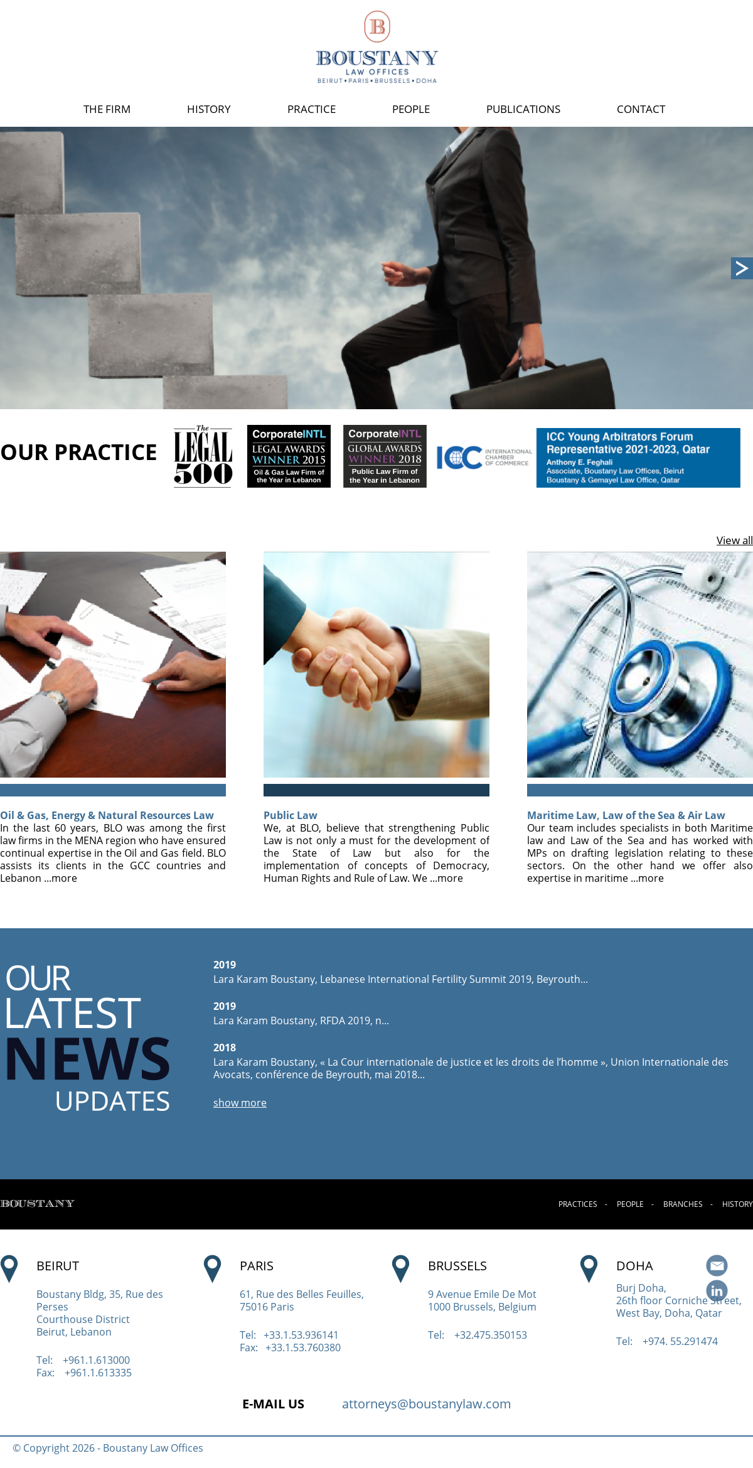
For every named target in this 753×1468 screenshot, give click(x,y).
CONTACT (641, 109)
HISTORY (209, 109)
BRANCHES (683, 1204)
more (64, 878)
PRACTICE (311, 109)
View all (735, 540)
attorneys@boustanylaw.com (426, 1403)
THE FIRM (107, 109)
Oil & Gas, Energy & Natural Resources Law (107, 815)
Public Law (291, 815)
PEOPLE (411, 109)
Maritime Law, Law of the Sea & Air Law (626, 815)
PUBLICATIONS (523, 109)
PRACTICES (577, 1204)
